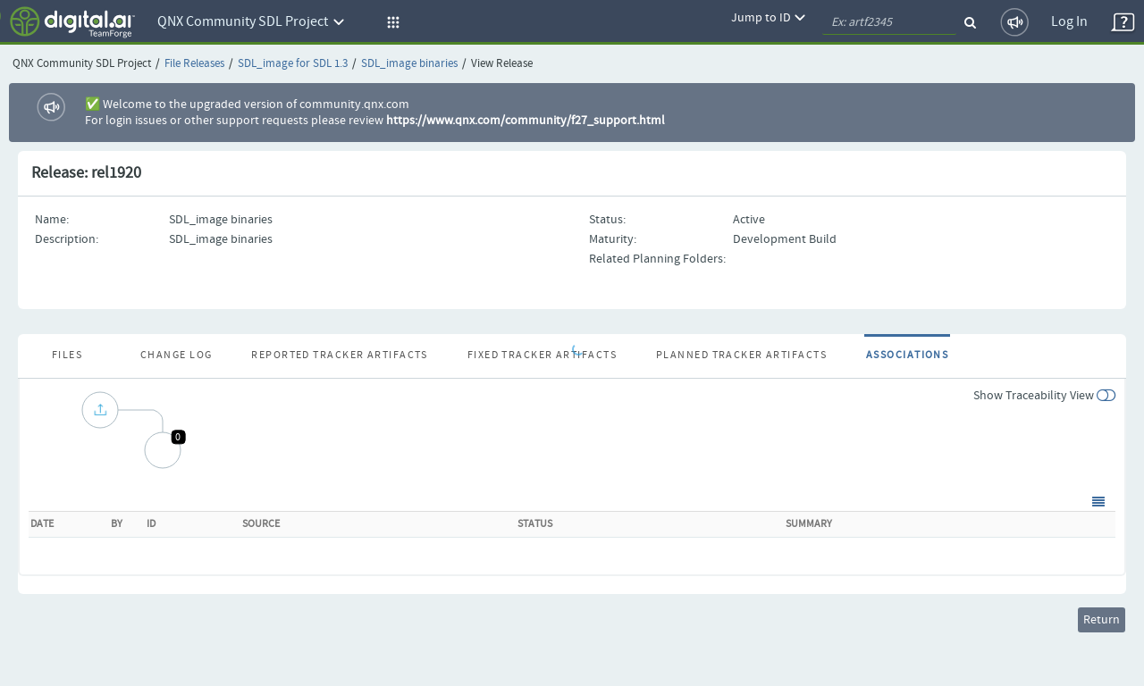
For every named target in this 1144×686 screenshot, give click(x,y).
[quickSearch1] (889, 22)
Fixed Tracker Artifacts (542, 355)
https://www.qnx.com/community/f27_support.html (525, 121)
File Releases (194, 63)
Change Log (176, 355)
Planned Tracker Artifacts (741, 355)
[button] (390, 22)
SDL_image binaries (409, 63)
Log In (1069, 22)
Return (1101, 620)
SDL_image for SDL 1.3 (293, 63)
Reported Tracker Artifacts (339, 355)
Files (67, 355)
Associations (907, 355)
